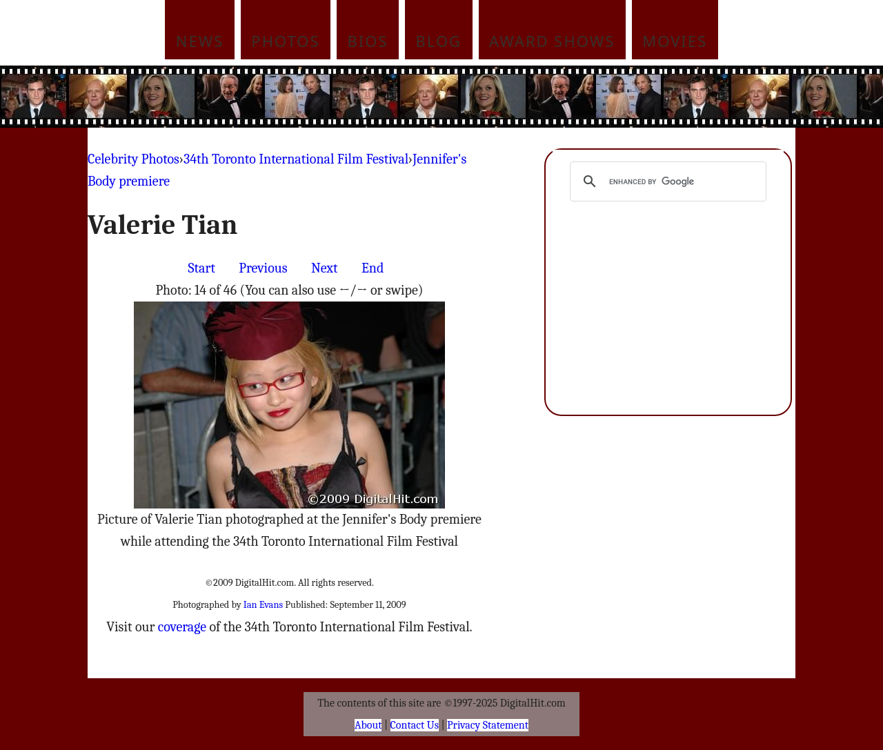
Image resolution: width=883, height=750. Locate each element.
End (372, 268)
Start (201, 268)
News (200, 40)
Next (324, 268)
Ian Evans (263, 605)
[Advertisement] (535, 97)
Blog (439, 40)
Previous (263, 268)
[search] (666, 181)
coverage (182, 627)
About (368, 725)
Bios (368, 40)
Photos (285, 40)
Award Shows (552, 40)
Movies (674, 40)
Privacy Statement (487, 725)
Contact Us (414, 725)
